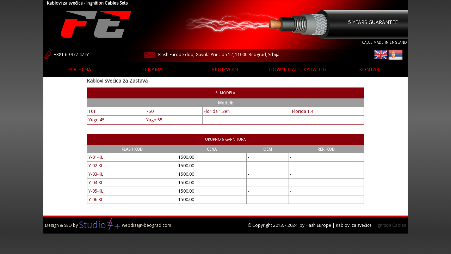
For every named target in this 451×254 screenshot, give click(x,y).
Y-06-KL (95, 199)
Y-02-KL (95, 166)
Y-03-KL (95, 174)
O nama (152, 69)
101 (92, 111)
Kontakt (371, 69)
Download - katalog (297, 69)
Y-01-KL (95, 157)
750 (150, 111)
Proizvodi (224, 69)
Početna (79, 69)
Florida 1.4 (302, 111)
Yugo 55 (154, 120)
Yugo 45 (96, 120)
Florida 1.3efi (217, 111)
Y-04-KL (95, 183)
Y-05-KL (95, 191)
